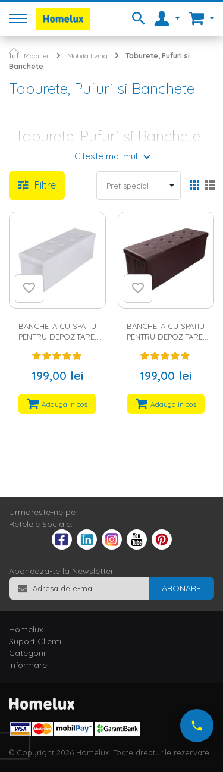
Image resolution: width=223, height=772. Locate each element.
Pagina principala (14, 53)
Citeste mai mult (107, 156)
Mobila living (87, 55)
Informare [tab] (28, 665)
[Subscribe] (181, 588)
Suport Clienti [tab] (35, 641)
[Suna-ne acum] (196, 725)
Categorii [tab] (27, 653)
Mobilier (36, 55)
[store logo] (63, 19)
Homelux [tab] (26, 629)
